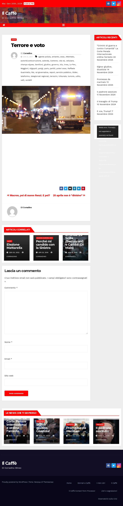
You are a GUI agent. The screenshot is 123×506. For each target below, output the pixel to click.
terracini (53, 76)
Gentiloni (39, 65)
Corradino (27, 53)
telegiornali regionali (40, 76)
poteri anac (61, 68)
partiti (52, 68)
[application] (107, 132)
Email (8, 359)
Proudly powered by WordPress (15, 482)
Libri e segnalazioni (109, 491)
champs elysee (27, 65)
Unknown (40, 421)
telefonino (25, 76)
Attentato (70, 57)
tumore (71, 76)
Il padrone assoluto (107, 92)
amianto (55, 57)
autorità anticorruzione (31, 61)
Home (69, 483)
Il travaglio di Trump (107, 101)
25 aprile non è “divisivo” (69, 195)
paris (46, 68)
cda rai (62, 61)
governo (55, 65)
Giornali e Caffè (84, 483)
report (52, 72)
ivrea (66, 65)
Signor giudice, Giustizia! (43, 428)
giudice (47, 65)
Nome (8, 342)
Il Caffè (9, 13)
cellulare (70, 61)
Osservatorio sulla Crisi (107, 499)
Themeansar (48, 482)
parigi (40, 68)
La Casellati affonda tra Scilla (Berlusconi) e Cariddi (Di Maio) (74, 240)
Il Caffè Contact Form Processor (82, 491)
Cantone (54, 61)
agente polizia (44, 57)
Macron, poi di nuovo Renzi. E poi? (28, 195)
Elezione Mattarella (14, 246)
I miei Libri (100, 483)
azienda (45, 61)
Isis (61, 65)
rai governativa (41, 72)
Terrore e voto (28, 45)
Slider (75, 72)
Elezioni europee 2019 (45, 238)
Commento (11, 288)
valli (22, 80)
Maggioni (24, 68)
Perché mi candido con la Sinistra (45, 244)
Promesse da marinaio (76, 429)
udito (78, 76)
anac (62, 57)
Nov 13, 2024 (74, 436)
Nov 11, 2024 (103, 436)
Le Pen (72, 65)
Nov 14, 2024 (44, 436)
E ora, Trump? (104, 111)
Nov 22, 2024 (15, 436)
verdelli (28, 80)
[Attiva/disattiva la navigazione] (63, 25)
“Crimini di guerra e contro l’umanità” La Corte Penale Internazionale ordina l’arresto (107, 51)
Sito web (9, 375)
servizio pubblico (63, 72)
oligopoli (33, 68)
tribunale (63, 76)
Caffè (14, 39)
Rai (32, 72)
